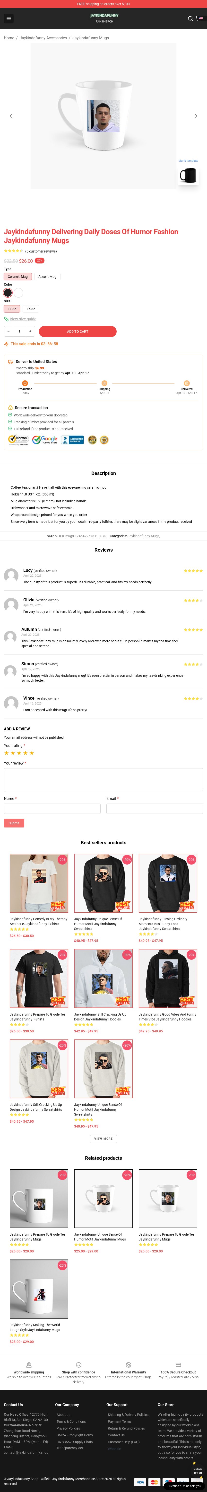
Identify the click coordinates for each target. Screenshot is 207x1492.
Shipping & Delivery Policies (128, 1415)
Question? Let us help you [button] (184, 1486)
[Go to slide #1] (91, 200)
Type (7, 269)
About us (63, 1415)
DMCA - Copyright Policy (75, 1435)
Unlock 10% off (198, 1471)
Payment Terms (119, 1421)
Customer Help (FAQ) (124, 1442)
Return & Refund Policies (126, 1428)
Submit (14, 823)
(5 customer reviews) (41, 251)
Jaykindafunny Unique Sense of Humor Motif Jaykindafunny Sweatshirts (98, 924)
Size (7, 301)
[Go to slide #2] (116, 200)
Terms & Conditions (71, 1421)
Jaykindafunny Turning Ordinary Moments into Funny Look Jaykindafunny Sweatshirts (163, 924)
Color (8, 284)
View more (103, 1138)
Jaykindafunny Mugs (90, 38)
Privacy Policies (68, 1428)
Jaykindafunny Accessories (43, 38)
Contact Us (116, 1435)
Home (9, 38)
